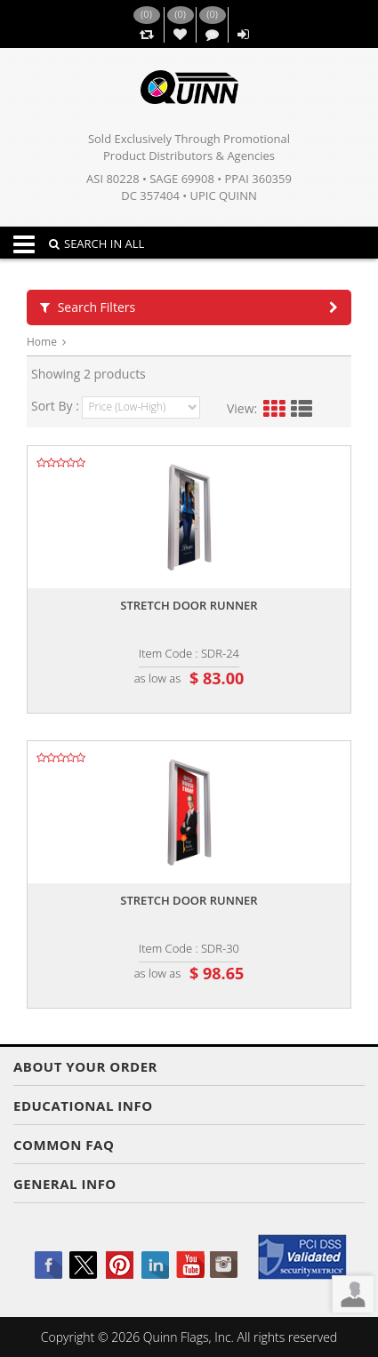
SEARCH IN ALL (96, 243)
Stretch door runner (188, 605)
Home (42, 341)
